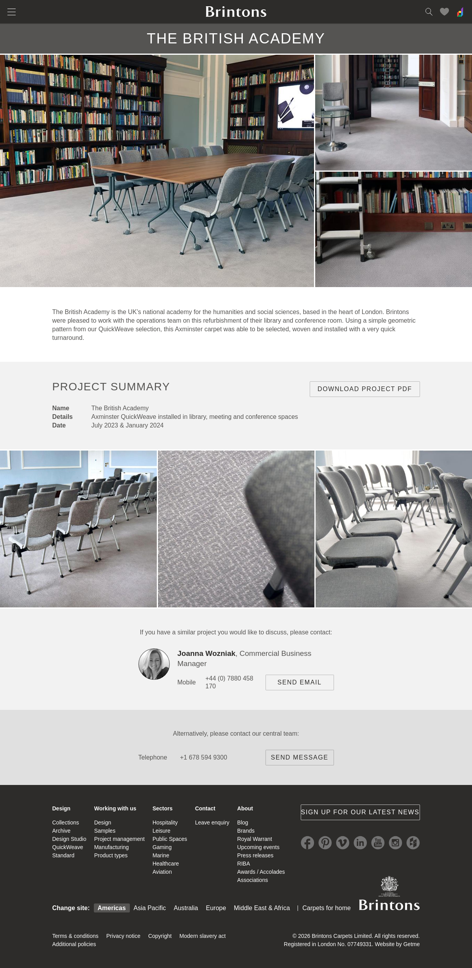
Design (61, 808)
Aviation (162, 872)
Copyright (160, 936)
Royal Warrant (254, 839)
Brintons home (236, 11)
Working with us (115, 808)
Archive (61, 831)
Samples (104, 831)
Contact (205, 808)
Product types (111, 855)
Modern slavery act (202, 936)
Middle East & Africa (262, 908)
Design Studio (69, 839)
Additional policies (74, 944)
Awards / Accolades (261, 872)
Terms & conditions (75, 936)
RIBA (243, 863)
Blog (242, 822)
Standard (63, 855)
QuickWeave (67, 847)
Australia (186, 908)
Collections (65, 822)
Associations (252, 880)
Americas (112, 908)
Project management (119, 839)
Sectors (162, 808)
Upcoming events (258, 847)
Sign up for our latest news (360, 812)
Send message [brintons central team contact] (299, 757)
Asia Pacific (150, 908)
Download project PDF (365, 389)
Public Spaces (170, 839)
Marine (161, 855)
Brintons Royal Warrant (389, 893)
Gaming (162, 847)
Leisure (161, 831)
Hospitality (165, 822)
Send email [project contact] (300, 682)
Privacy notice (123, 936)
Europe (216, 908)
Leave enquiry (212, 822)
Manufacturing (111, 847)
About (245, 808)
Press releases (255, 855)
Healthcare (166, 863)
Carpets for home (326, 908)
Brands (246, 831)
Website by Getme (397, 944)
